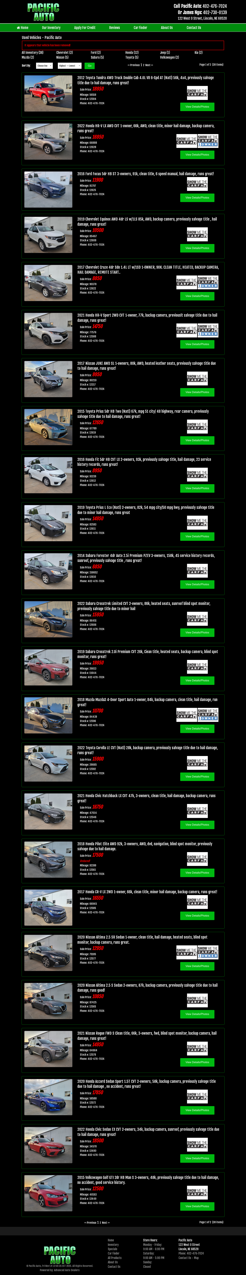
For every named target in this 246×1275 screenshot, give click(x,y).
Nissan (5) (62, 57)
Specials (112, 1249)
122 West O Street (189, 1245)
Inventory (113, 1245)
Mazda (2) (28, 57)
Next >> (149, 65)
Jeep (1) (165, 53)
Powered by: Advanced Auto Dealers (60, 1270)
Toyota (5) (132, 57)
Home (22, 28)
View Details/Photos (197, 106)
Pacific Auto (185, 1240)
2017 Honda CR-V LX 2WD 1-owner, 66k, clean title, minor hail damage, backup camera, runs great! (147, 891)
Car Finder (140, 27)
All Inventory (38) (33, 53)
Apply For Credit (85, 27)
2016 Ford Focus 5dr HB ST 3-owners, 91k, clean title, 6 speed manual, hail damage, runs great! (145, 173)
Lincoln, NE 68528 (188, 1249)
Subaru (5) (97, 57)
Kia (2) (199, 53)
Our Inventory (51, 27)
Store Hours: (150, 1240)
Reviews (114, 27)
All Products (115, 1258)
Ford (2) (96, 53)
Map (196, 1258)
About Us (167, 27)
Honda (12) (132, 53)
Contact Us (194, 27)
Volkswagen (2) (169, 57)
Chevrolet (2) (64, 53)
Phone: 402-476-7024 (191, 1253)
